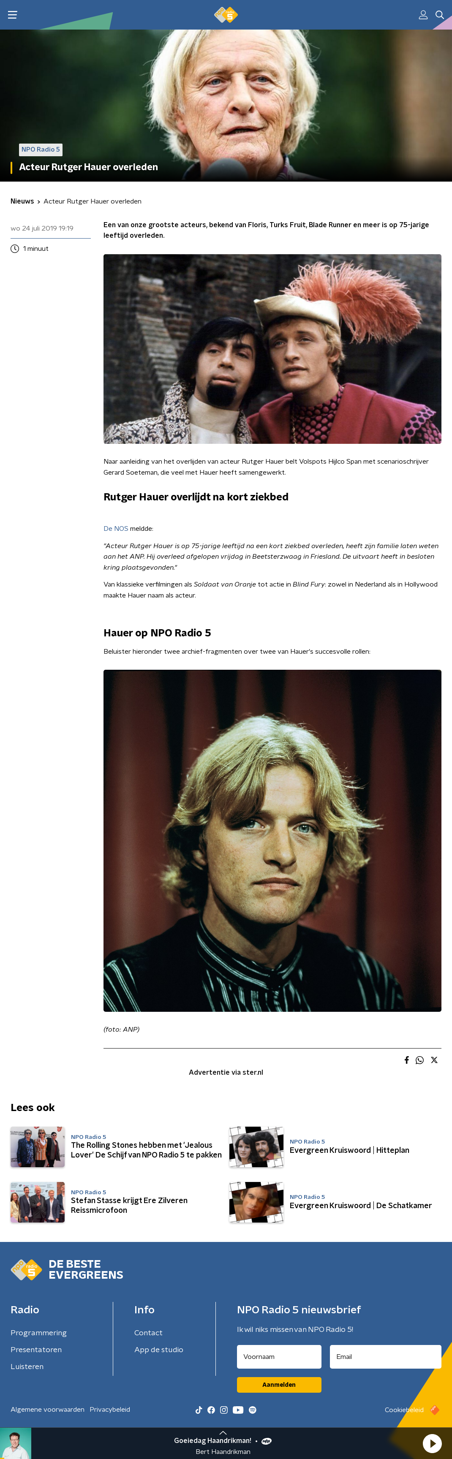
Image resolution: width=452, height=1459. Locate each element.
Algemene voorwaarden (47, 1409)
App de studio (158, 1350)
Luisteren (27, 1367)
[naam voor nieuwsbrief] (279, 1357)
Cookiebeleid (404, 1410)
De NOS (115, 528)
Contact (148, 1333)
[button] (432, 1443)
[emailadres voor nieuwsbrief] (386, 1357)
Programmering (39, 1333)
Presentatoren (36, 1350)
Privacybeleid (110, 1409)
